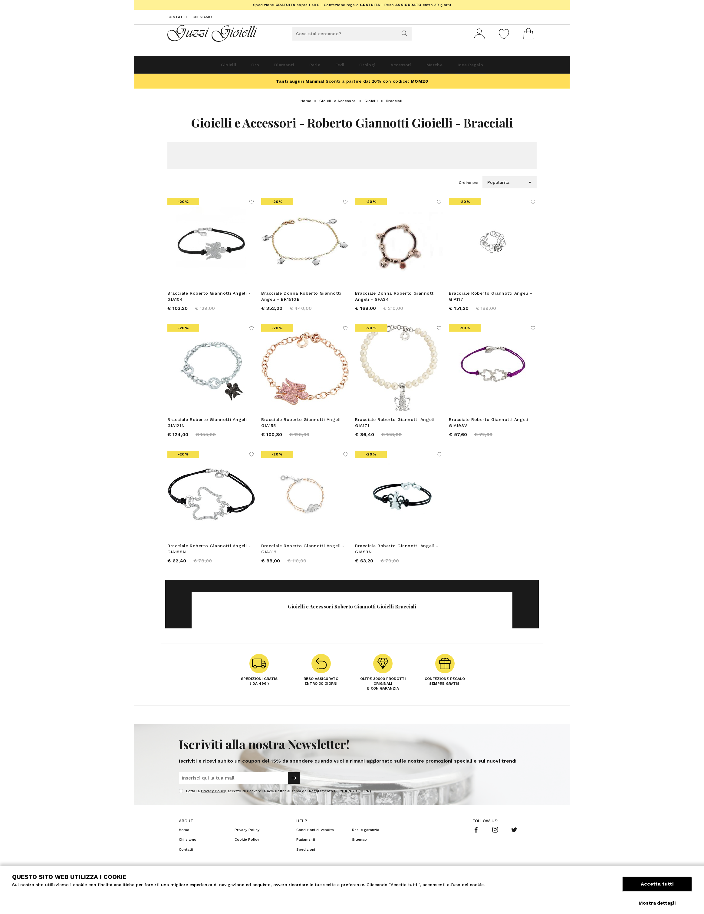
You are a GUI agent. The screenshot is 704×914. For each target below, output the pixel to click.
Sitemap (359, 848)
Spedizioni (305, 858)
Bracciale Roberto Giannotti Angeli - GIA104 (209, 298)
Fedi (337, 67)
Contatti (177, 17)
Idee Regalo (502, 67)
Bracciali (394, 103)
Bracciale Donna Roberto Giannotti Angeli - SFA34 (395, 298)
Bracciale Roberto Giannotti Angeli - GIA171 (397, 427)
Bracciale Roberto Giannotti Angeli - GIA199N (209, 555)
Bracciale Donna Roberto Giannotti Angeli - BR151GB (301, 298)
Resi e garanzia (365, 838)
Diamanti (266, 67)
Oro (229, 67)
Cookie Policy (247, 848)
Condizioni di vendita (315, 838)
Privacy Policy (213, 800)
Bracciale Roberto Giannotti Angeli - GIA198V (490, 427)
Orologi (373, 67)
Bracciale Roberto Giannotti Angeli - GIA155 (303, 427)
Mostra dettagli (657, 903)
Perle (304, 67)
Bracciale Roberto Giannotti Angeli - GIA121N (209, 427)
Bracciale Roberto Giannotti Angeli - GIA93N (397, 555)
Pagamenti (305, 848)
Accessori (414, 67)
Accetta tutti (657, 889)
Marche (457, 67)
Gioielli (195, 67)
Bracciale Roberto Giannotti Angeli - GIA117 (490, 298)
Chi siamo (202, 17)
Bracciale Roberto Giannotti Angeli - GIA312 (303, 555)
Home (306, 103)
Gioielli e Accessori (338, 103)
